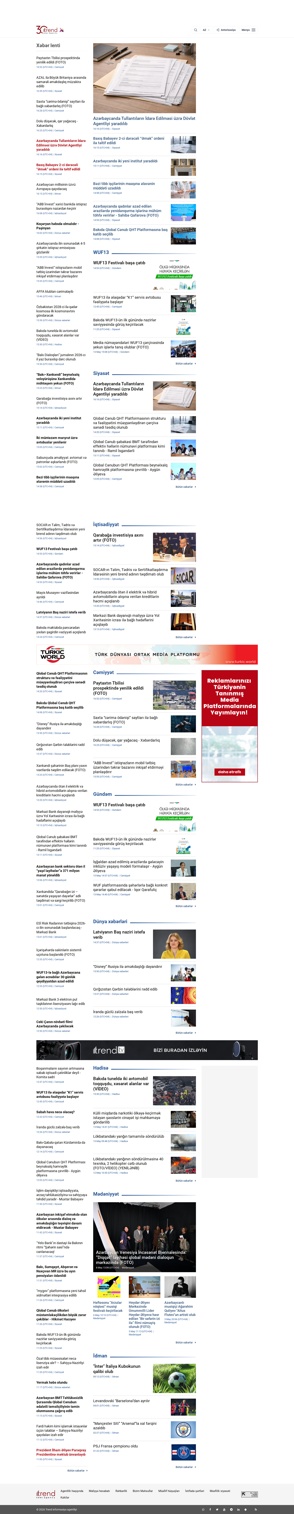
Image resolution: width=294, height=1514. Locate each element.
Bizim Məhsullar (143, 1491)
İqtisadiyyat (106, 524)
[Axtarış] (195, 30)
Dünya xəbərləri (110, 921)
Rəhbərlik (121, 1491)
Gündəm (102, 794)
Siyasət (101, 373)
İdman (100, 1356)
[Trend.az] (50, 30)
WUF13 (101, 252)
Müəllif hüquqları (169, 1491)
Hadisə (100, 1068)
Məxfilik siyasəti (220, 1491)
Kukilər (65, 1497)
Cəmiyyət (103, 672)
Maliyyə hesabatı (99, 1491)
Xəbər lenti (48, 45)
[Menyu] (248, 30)
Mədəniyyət (106, 1194)
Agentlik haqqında (72, 1491)
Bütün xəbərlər (184, 363)
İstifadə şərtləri (194, 1491)
